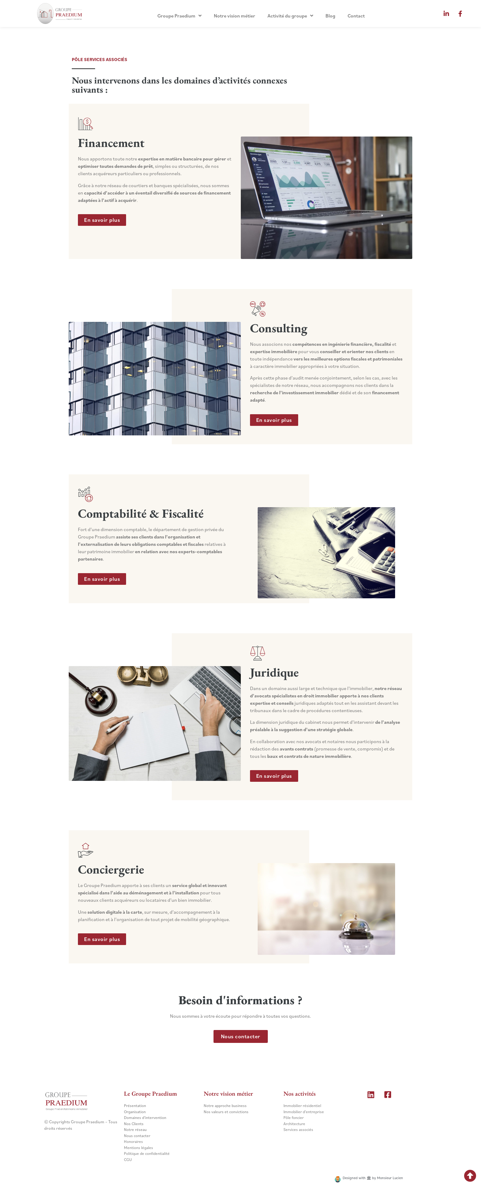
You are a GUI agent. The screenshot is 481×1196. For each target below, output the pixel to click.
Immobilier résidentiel (302, 1105)
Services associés (298, 1129)
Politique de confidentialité (147, 1153)
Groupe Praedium (179, 15)
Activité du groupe (290, 15)
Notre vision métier (234, 16)
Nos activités (299, 1094)
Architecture (294, 1123)
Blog (330, 16)
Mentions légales (138, 1147)
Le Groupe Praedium (150, 1094)
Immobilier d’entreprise (303, 1111)
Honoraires (133, 1141)
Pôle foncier (293, 1117)
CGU (128, 1159)
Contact (356, 16)
